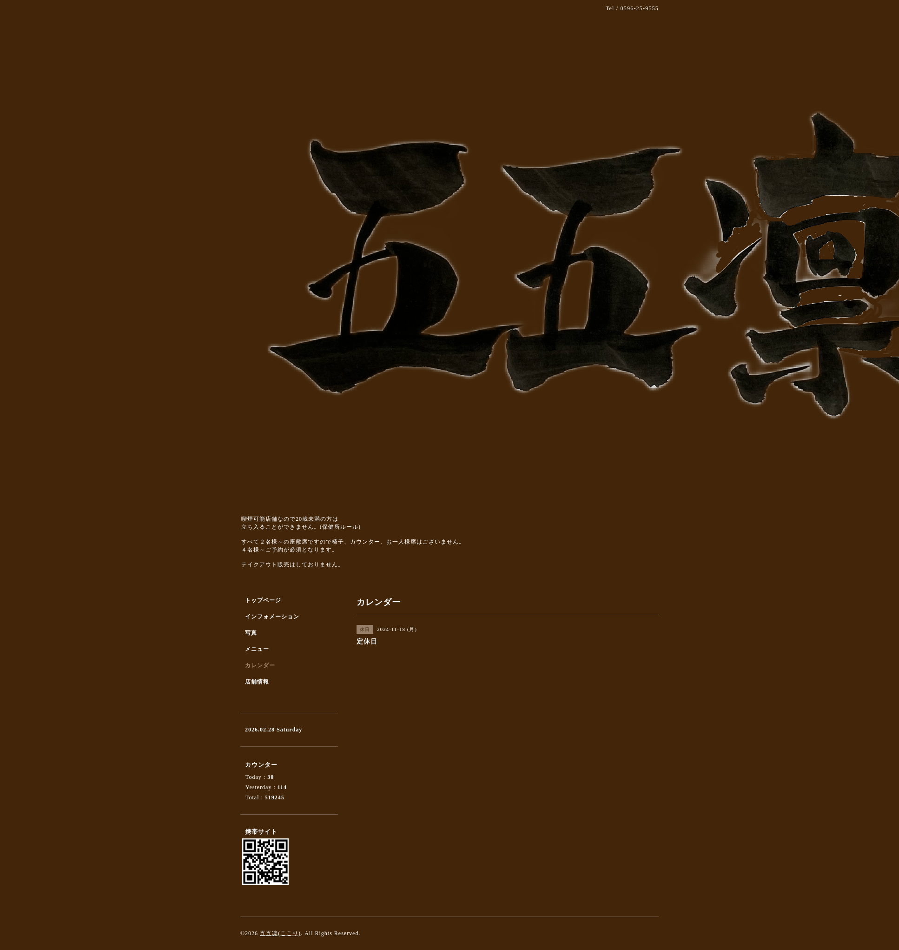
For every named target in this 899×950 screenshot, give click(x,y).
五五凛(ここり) (280, 933)
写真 (251, 633)
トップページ (263, 600)
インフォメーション (272, 616)
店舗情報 (257, 681)
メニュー (257, 649)
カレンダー (260, 665)
